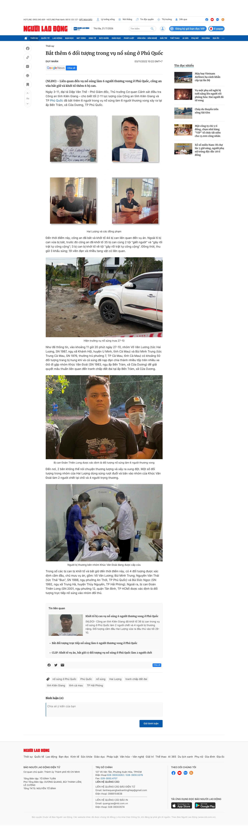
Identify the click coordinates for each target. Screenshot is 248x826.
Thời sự (34, 38)
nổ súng (100, 679)
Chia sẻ (71, 68)
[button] (28, 93)
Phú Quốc (56, 100)
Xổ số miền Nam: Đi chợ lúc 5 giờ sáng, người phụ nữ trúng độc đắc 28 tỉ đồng (209, 149)
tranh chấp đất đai (136, 679)
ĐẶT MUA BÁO (85, 19)
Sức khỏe (104, 38)
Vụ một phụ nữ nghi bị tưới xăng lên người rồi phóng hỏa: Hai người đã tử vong (209, 95)
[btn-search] (152, 28)
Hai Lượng (115, 679)
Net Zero (81, 38)
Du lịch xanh (185, 756)
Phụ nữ (195, 38)
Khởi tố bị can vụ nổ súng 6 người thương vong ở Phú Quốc (122, 616)
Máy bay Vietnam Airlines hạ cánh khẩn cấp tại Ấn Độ (207, 77)
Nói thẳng (125, 19)
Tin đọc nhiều (184, 65)
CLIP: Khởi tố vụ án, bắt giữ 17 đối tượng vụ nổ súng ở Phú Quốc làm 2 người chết (102, 652)
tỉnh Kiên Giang (56, 685)
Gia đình (206, 38)
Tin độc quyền (144, 19)
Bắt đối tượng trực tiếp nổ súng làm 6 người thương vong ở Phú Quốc (94, 643)
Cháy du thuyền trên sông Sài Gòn (207, 111)
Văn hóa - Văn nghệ (147, 38)
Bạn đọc (69, 38)
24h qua (181, 19)
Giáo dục (116, 38)
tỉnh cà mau (76, 685)
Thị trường (164, 19)
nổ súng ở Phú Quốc (65, 679)
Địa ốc (216, 38)
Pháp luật (129, 38)
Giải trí (163, 38)
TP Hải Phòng (95, 685)
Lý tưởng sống (105, 19)
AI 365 (185, 38)
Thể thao (175, 38)
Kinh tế (92, 38)
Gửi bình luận (151, 723)
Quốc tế (45, 38)
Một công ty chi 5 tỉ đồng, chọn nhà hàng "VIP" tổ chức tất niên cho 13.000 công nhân (208, 130)
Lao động (57, 38)
